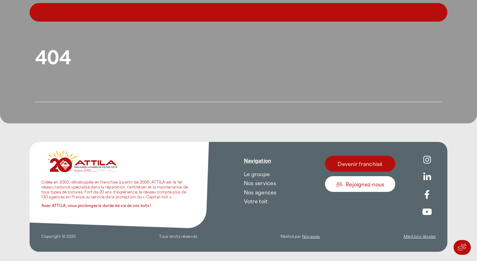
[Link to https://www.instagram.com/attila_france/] (427, 159)
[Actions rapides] (462, 247)
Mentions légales (420, 236)
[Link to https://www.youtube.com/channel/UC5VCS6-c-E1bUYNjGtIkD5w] (427, 212)
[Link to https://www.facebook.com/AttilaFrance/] (427, 194)
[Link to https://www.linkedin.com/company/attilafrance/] (427, 177)
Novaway (311, 236)
